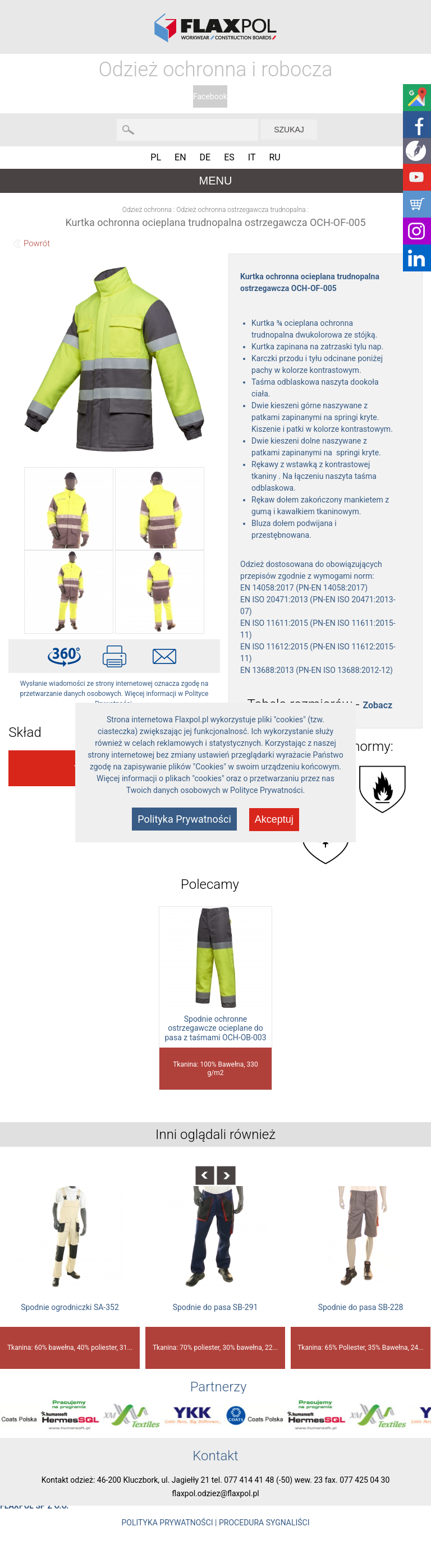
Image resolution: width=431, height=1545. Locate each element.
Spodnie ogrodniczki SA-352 (70, 1307)
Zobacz (377, 705)
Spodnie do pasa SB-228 (361, 1307)
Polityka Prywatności (184, 819)
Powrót (37, 243)
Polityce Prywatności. (267, 790)
